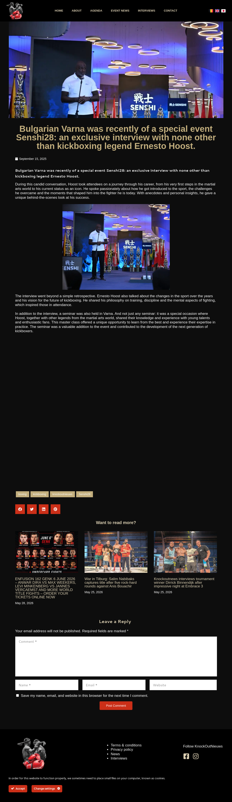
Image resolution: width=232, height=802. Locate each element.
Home (59, 10)
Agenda (96, 10)
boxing (22, 494)
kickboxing (39, 494)
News (115, 754)
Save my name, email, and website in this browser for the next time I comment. (84, 696)
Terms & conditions (126, 745)
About (77, 10)
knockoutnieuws (63, 494)
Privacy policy (122, 749)
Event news (120, 10)
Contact (170, 10)
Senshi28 (84, 494)
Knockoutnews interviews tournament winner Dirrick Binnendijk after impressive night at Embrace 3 (184, 582)
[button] (20, 509)
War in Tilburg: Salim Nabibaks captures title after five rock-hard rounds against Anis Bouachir (111, 582)
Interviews (146, 10)
